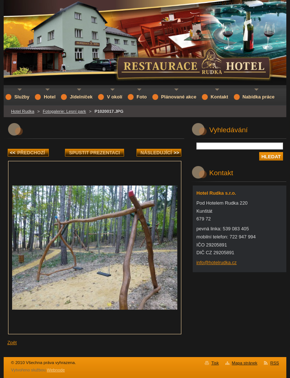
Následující (160, 152)
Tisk (215, 363)
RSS (274, 363)
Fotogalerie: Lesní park (64, 111)
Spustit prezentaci (94, 152)
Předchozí (27, 152)
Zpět (12, 342)
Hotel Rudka (22, 111)
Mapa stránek (244, 363)
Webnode (56, 370)
